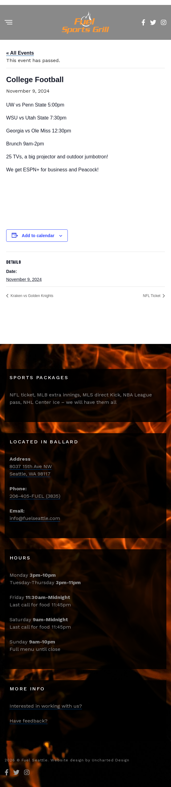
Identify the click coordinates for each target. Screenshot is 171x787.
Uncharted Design (110, 760)
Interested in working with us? (46, 706)
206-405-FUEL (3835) (35, 496)
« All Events (20, 53)
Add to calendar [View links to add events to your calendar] (38, 235)
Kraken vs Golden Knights (31, 296)
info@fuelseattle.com (35, 518)
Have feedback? (28, 721)
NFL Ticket (152, 296)
